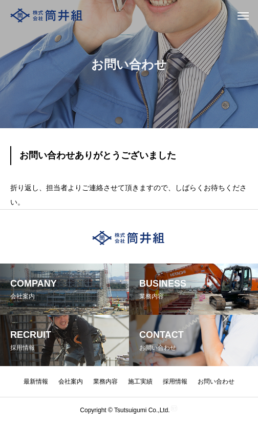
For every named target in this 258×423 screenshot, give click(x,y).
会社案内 (70, 381)
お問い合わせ (216, 381)
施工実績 (140, 381)
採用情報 (175, 381)
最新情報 (36, 381)
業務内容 (105, 381)
